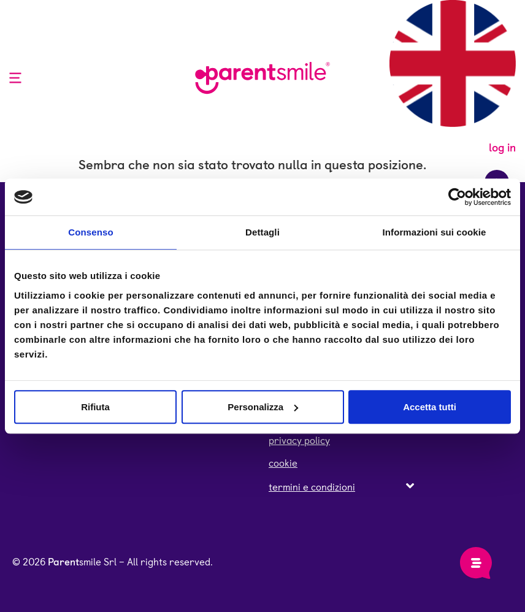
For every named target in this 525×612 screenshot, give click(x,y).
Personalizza (263, 407)
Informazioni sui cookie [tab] (434, 232)
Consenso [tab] (90, 232)
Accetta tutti (429, 407)
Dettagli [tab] (262, 232)
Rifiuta (95, 407)
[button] (341, 487)
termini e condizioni (312, 487)
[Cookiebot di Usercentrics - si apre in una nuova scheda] (457, 197)
